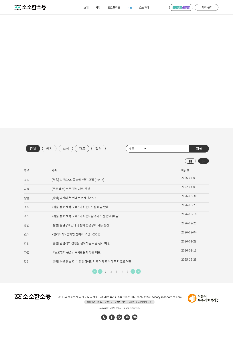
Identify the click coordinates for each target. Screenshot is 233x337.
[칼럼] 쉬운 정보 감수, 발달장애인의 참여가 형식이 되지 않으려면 (91, 261)
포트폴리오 (114, 7)
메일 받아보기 (49, 89)
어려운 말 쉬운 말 (181, 7)
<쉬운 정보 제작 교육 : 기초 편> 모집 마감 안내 (80, 207)
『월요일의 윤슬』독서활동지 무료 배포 (76, 252)
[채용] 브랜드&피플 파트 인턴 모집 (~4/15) (78, 179)
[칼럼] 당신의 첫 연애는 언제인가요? (74, 198)
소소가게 (144, 7)
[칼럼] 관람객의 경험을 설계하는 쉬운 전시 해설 (81, 243)
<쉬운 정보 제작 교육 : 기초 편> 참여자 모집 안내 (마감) (85, 216)
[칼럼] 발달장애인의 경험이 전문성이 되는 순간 (80, 225)
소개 (86, 7)
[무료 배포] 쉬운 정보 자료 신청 (71, 188)
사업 (98, 7)
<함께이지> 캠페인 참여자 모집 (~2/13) (76, 234)
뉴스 (129, 7)
